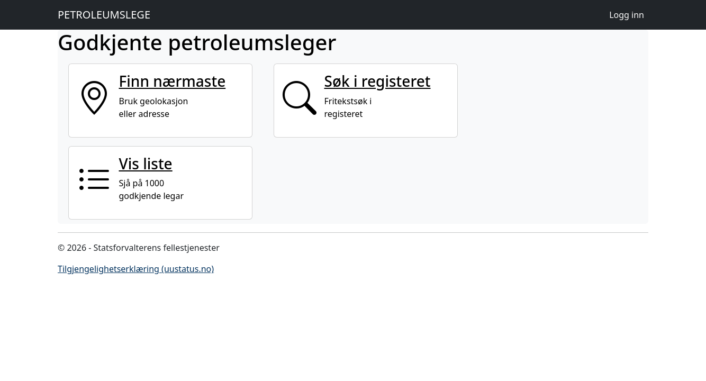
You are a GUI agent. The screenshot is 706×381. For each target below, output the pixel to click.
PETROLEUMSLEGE (104, 14)
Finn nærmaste (172, 81)
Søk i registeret (377, 81)
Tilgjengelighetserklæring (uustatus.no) (136, 269)
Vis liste (146, 163)
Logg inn (626, 15)
